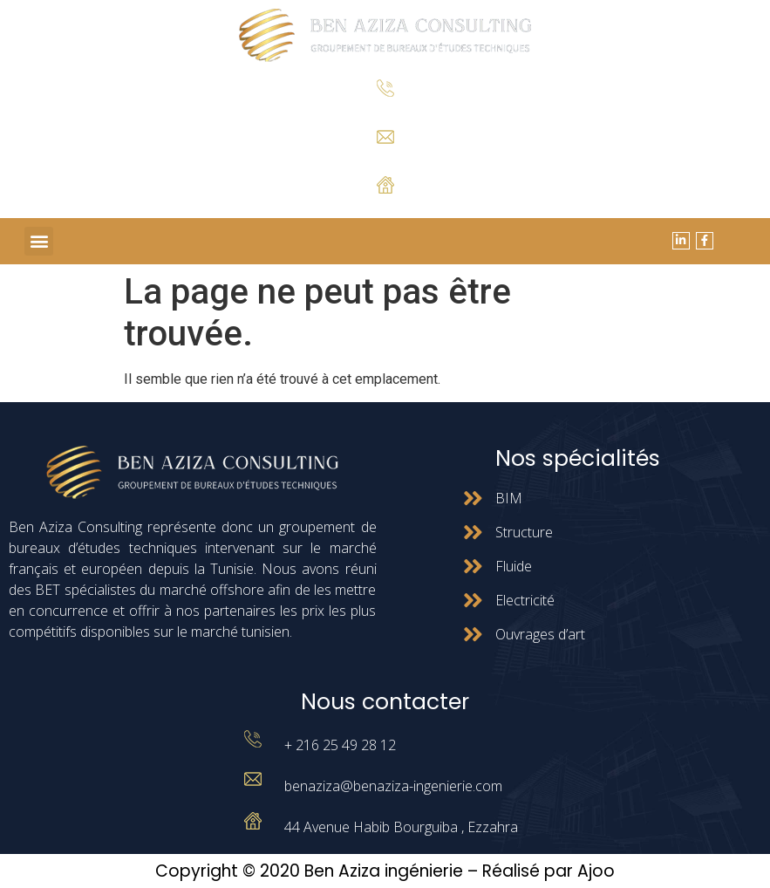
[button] (38, 241)
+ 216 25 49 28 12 (385, 110)
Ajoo (596, 871)
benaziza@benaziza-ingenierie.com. (385, 157)
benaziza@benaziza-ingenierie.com (393, 786)
